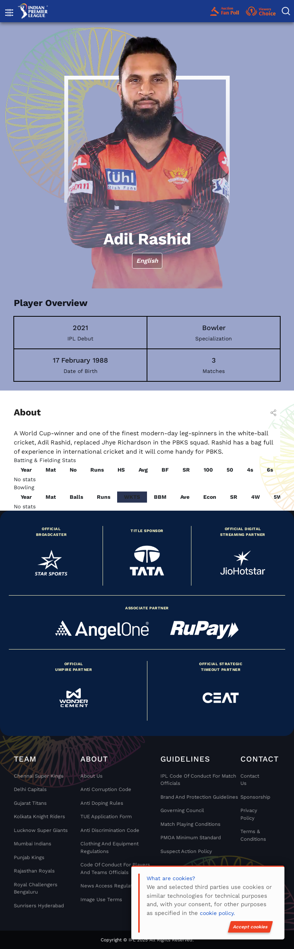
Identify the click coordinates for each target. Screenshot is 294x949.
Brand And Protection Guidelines (199, 797)
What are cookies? (171, 878)
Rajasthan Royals (34, 871)
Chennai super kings (39, 776)
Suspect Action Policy (186, 851)
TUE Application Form (106, 816)
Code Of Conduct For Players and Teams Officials (115, 868)
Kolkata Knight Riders (39, 816)
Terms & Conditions (253, 835)
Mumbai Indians (32, 843)
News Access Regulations (111, 886)
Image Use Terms (101, 899)
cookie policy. (217, 913)
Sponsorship (253, 797)
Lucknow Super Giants (41, 830)
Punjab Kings (29, 857)
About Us (91, 776)
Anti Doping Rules (101, 803)
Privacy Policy (248, 814)
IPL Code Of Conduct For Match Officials (198, 779)
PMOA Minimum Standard (190, 837)
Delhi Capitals (30, 789)
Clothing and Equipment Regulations (109, 847)
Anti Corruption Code (105, 789)
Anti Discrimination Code (109, 830)
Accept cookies (250, 926)
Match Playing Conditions (190, 824)
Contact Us (249, 779)
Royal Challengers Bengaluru (35, 888)
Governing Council (182, 810)
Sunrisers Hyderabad (39, 905)
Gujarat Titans (30, 803)
